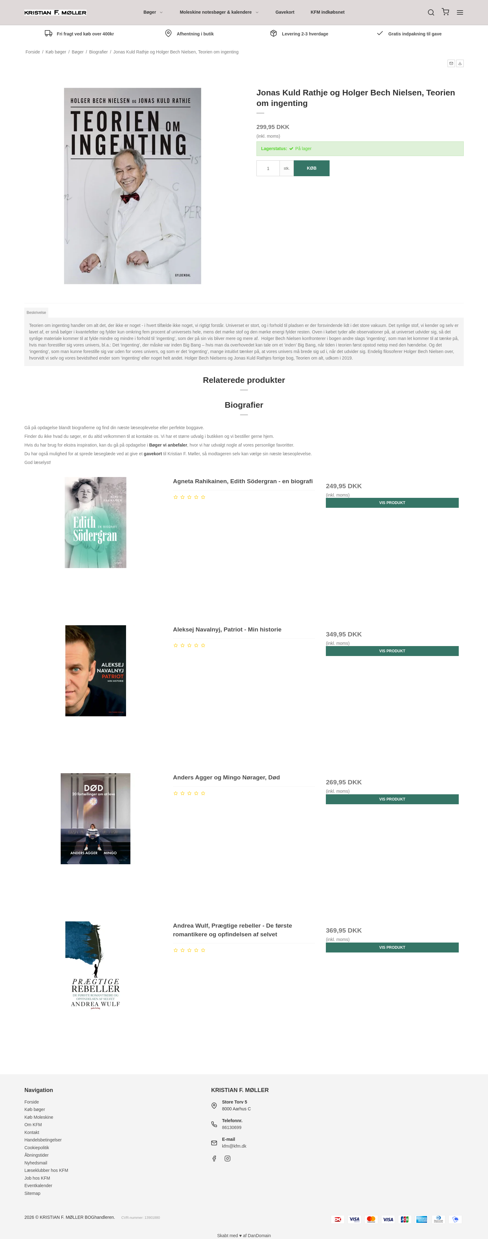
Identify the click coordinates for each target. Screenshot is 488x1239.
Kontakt (31, 1132)
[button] (451, 63)
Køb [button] (312, 168)
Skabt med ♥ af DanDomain (244, 1235)
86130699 (231, 1127)
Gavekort (284, 12)
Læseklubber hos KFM (46, 1170)
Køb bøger (34, 1109)
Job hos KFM (37, 1178)
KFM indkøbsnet (328, 12)
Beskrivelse (36, 312)
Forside (31, 1101)
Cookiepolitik (36, 1147)
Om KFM (33, 1124)
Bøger (153, 12)
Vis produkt (392, 503)
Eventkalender (38, 1185)
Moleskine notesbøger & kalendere (219, 12)
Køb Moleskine (38, 1117)
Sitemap (32, 1193)
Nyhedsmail (35, 1162)
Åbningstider (36, 1155)
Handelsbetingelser (43, 1139)
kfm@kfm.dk (234, 1146)
